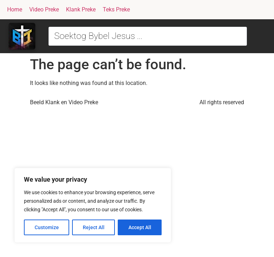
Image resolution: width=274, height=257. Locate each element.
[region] (92, 205)
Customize (47, 227)
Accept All (139, 227)
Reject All (94, 227)
